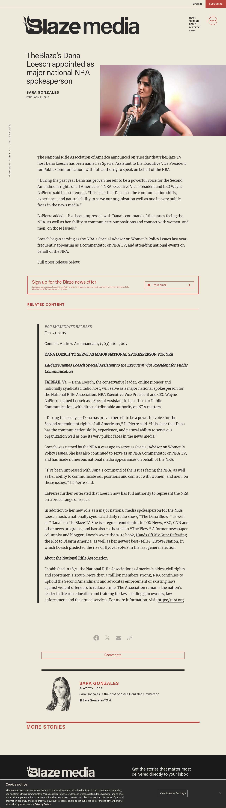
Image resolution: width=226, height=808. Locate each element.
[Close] (220, 793)
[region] (113, 793)
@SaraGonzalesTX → (95, 700)
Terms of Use (78, 287)
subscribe (215, 4)
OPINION (194, 21)
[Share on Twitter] (107, 638)
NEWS (192, 18)
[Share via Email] (118, 638)
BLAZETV (194, 28)
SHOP (192, 31)
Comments (112, 655)
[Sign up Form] (169, 285)
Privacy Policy (63, 287)
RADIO (193, 24)
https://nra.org (171, 600)
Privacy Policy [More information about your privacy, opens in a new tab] (43, 804)
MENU (213, 21)
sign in (197, 4)
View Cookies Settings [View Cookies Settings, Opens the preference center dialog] (173, 793)
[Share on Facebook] (96, 638)
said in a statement (69, 193)
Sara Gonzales (42, 93)
